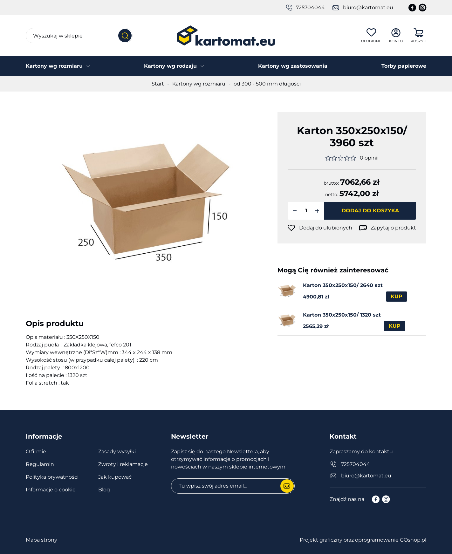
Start (158, 84)
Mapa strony (41, 540)
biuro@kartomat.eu (368, 7)
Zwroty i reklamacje (123, 464)
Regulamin (40, 464)
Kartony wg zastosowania (292, 66)
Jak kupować (115, 477)
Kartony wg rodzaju (170, 66)
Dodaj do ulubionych (325, 228)
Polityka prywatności (52, 477)
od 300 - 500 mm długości (267, 84)
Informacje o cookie (51, 490)
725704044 (310, 7)
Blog (104, 490)
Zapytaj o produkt (393, 228)
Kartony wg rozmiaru (54, 66)
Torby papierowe (403, 66)
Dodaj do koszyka (370, 211)
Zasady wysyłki (117, 451)
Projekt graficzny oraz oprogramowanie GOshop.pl (363, 540)
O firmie (36, 451)
